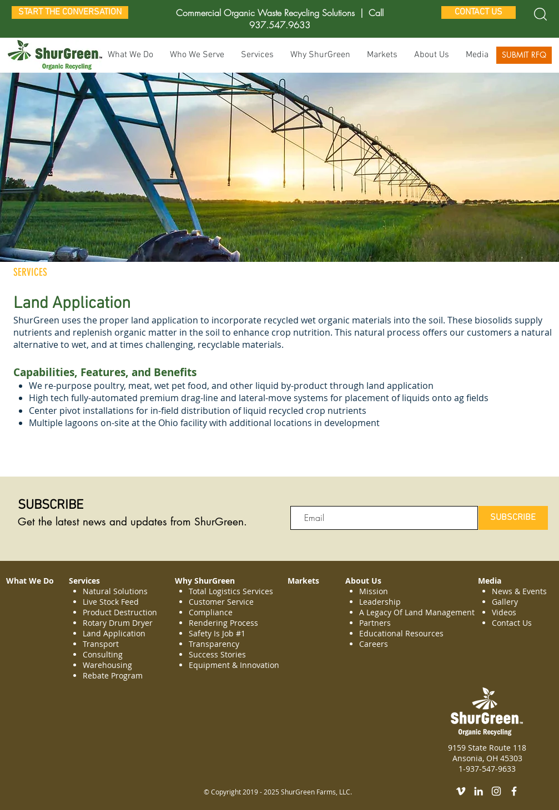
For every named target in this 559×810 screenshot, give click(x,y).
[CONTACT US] (478, 12)
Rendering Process (224, 622)
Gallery (505, 601)
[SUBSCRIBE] (513, 518)
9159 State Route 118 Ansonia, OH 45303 (487, 752)
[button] (257, 55)
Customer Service (221, 601)
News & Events (519, 591)
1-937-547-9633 (487, 768)
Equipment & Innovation (234, 665)
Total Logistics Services (231, 591)
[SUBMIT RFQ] (524, 55)
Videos (504, 612)
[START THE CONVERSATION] (70, 12)
